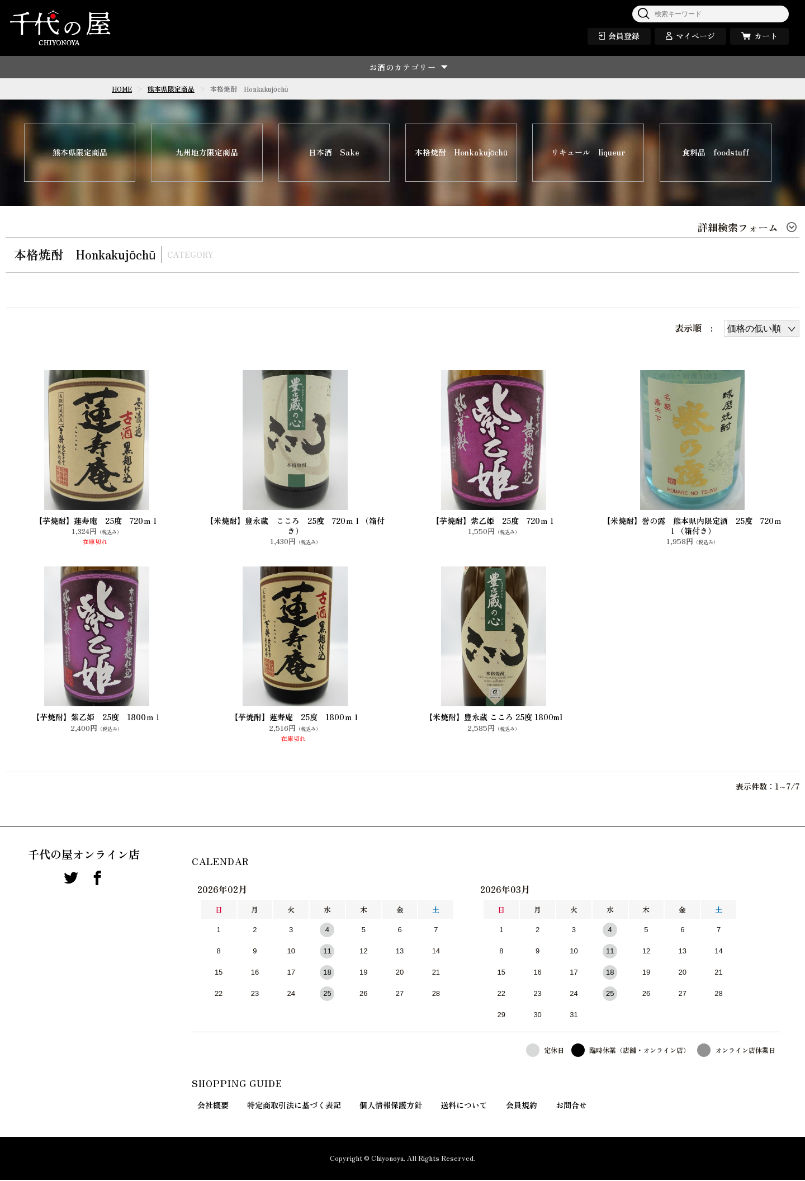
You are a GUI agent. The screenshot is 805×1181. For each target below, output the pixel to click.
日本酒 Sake (334, 153)
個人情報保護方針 (390, 1106)
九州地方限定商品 (207, 153)
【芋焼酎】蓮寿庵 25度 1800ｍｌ (295, 718)
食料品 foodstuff (715, 153)
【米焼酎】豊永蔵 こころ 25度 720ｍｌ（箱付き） (295, 526)
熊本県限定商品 (171, 88)
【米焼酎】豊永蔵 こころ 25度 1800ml (493, 718)
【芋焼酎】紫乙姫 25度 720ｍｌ (494, 521)
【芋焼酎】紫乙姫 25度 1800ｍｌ (97, 718)
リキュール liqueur (588, 153)
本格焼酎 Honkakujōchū (461, 153)
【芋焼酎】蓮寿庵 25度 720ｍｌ (97, 521)
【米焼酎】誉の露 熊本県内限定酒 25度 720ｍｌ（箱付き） (692, 526)
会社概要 (213, 1106)
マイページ (695, 35)
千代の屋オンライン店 (84, 855)
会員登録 (624, 35)
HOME (122, 88)
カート (766, 35)
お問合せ (571, 1106)
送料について (464, 1106)
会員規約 (521, 1106)
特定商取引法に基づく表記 (294, 1106)
